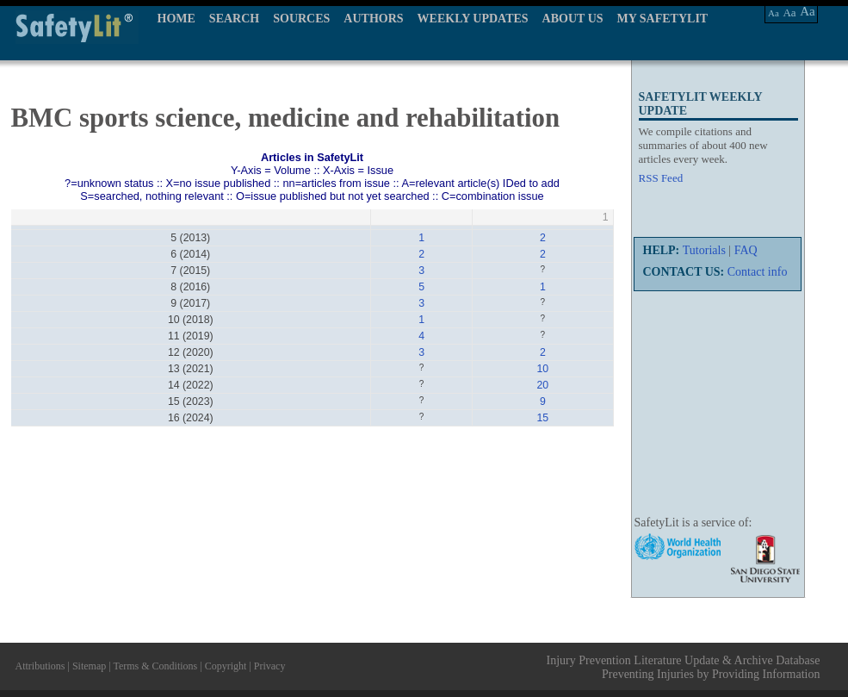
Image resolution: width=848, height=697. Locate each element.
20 (542, 385)
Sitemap (89, 666)
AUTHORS (373, 18)
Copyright (226, 666)
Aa (773, 13)
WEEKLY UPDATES (473, 18)
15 (542, 418)
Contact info (757, 271)
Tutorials (704, 250)
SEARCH (234, 18)
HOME (176, 18)
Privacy (270, 666)
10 (542, 369)
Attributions (40, 666)
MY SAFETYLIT (663, 18)
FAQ (746, 250)
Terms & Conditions (155, 666)
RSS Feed (661, 177)
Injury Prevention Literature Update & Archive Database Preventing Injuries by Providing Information (683, 667)
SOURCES (301, 18)
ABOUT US (573, 18)
